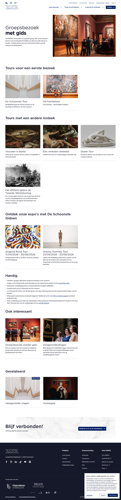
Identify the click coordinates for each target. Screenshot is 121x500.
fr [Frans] (15, 3)
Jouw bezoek (66, 455)
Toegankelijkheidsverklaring (27, 497)
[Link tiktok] (20, 462)
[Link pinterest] (30, 462)
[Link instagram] (11, 462)
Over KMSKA (73, 3)
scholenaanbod (44, 303)
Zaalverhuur (85, 458)
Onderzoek (83, 3)
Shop (104, 468)
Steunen (91, 3)
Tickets (111, 7)
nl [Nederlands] (6, 3)
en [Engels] (11, 3)
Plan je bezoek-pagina (60, 296)
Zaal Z (114, 3)
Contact (64, 458)
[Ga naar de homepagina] (12, 7)
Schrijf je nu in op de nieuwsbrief (92, 429)
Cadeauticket (106, 458)
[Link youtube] (25, 462)
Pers (83, 465)
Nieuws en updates (107, 462)
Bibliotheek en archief (88, 462)
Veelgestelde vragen (102, 3)
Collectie (84, 468)
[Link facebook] (6, 462)
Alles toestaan (113, 495)
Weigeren (103, 495)
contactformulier (63, 283)
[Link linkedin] (16, 462)
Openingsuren (66, 462)
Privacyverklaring (10, 497)
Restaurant (106, 465)
